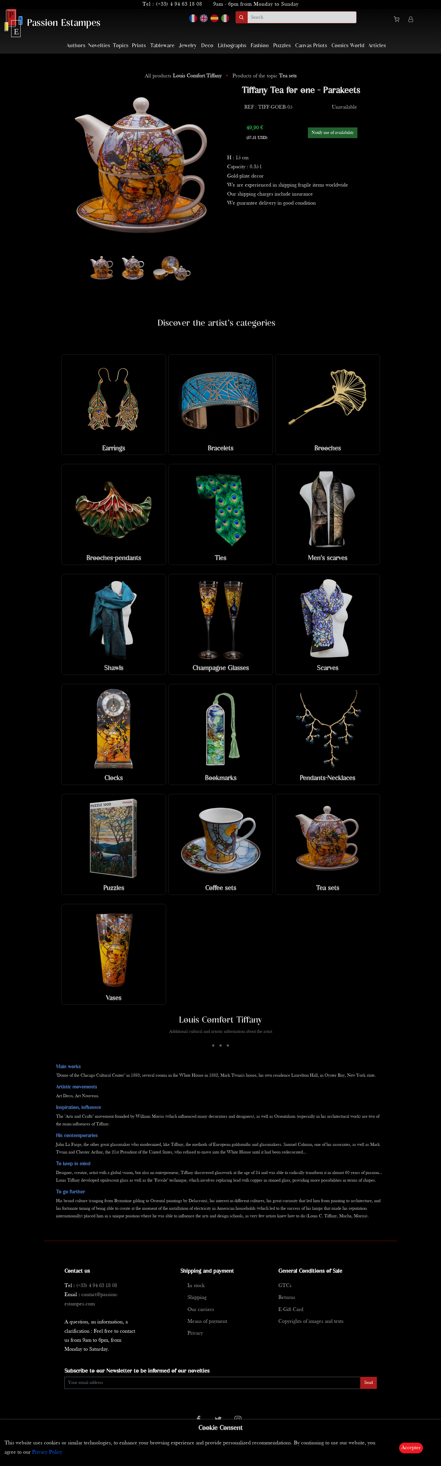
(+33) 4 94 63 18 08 (179, 4)
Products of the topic (264, 76)
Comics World (348, 46)
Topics (120, 46)
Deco (207, 46)
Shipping (197, 1297)
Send (368, 1382)
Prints (139, 46)
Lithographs (232, 46)
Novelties (99, 46)
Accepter (411, 1448)
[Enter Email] (212, 1383)
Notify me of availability (333, 133)
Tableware (162, 46)
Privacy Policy (47, 1452)
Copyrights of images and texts (311, 1321)
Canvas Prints (311, 46)
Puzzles (282, 46)
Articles (377, 46)
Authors (75, 46)
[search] (302, 17)
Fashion (260, 46)
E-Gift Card (290, 1309)
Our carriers (200, 1309)
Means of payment (207, 1321)
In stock (196, 1285)
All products (184, 76)
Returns (286, 1297)
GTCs (285, 1285)
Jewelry (188, 46)
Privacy (195, 1333)
